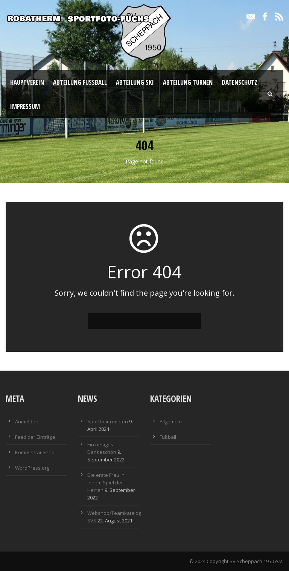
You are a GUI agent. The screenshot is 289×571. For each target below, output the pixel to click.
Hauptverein (27, 82)
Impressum (25, 106)
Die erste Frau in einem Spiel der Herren (106, 482)
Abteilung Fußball (80, 82)
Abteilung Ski (135, 82)
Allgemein (171, 421)
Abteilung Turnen (188, 82)
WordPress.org (32, 467)
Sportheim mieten (107, 421)
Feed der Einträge (35, 437)
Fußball (168, 437)
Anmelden (26, 421)
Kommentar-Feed (35, 452)
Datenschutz (239, 82)
